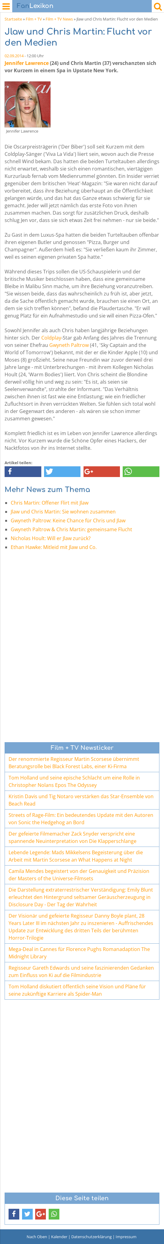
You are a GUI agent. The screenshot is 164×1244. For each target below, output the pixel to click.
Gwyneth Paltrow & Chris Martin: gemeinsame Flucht (71, 529)
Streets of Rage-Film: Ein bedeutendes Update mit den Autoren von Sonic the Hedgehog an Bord (81, 819)
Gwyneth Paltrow (69, 345)
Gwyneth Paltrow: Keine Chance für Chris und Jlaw (68, 520)
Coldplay (51, 337)
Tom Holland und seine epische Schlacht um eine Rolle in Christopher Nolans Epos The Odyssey (74, 781)
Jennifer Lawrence (27, 63)
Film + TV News (59, 19)
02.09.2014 (14, 55)
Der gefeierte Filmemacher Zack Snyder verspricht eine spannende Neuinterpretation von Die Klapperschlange (72, 837)
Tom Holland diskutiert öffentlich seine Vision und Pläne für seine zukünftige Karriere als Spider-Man (77, 990)
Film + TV (34, 19)
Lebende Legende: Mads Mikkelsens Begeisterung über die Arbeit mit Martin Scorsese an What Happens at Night (76, 856)
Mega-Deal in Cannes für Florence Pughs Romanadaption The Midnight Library (79, 953)
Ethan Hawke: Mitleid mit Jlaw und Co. (54, 547)
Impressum (126, 1236)
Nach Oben (37, 1236)
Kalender (59, 1236)
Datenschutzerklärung (91, 1236)
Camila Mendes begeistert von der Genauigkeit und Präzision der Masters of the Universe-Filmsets (79, 875)
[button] (23, 471)
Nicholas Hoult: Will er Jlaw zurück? (51, 538)
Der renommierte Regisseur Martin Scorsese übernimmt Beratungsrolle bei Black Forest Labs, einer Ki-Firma (74, 763)
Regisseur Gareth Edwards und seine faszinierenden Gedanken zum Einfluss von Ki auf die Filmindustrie (81, 971)
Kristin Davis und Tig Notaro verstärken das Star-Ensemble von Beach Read (81, 800)
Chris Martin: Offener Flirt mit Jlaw (49, 502)
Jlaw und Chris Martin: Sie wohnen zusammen (63, 511)
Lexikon (35, 5)
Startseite (13, 19)
